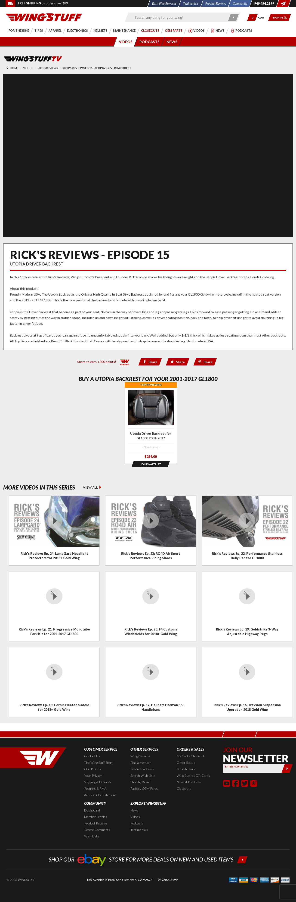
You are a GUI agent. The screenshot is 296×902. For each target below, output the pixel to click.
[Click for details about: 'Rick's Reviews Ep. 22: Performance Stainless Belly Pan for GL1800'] (247, 530)
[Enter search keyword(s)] (178, 17)
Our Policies (92, 769)
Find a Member (140, 763)
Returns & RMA (95, 788)
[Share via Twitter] (177, 361)
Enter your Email (236, 766)
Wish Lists (91, 836)
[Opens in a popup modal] (151, 464)
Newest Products (189, 782)
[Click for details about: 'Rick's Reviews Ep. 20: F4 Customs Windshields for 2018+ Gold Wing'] (150, 606)
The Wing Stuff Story (98, 763)
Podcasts (136, 823)
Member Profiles (95, 817)
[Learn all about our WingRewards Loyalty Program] (124, 361)
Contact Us (92, 756)
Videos (135, 817)
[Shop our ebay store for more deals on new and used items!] (148, 859)
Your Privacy (93, 775)
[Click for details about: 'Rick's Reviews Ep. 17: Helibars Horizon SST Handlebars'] (150, 681)
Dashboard (92, 810)
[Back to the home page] (44, 17)
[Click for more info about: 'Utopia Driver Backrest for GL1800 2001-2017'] (151, 425)
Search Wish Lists (142, 775)
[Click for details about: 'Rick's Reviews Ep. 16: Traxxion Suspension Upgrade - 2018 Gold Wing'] (247, 681)
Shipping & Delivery (97, 782)
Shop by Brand (140, 782)
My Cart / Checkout (190, 756)
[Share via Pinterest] (205, 361)
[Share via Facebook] (150, 361)
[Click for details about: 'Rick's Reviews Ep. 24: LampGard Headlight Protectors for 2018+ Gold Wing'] (54, 530)
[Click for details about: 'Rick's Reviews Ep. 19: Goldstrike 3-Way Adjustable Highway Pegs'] (247, 606)
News (134, 810)
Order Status (186, 763)
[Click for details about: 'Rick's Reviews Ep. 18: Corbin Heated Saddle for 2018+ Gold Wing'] (54, 681)
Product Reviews (142, 769)
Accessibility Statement (100, 795)
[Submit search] (233, 17)
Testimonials (139, 830)
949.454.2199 (168, 880)
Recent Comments (97, 830)
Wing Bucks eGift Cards (193, 775)
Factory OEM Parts (144, 788)
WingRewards (140, 756)
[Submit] (287, 768)
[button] (252, 17)
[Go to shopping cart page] (264, 17)
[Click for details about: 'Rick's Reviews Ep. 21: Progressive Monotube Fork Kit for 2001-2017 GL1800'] (54, 606)
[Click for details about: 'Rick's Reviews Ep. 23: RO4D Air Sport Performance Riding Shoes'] (150, 530)
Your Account (186, 769)
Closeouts (184, 788)
